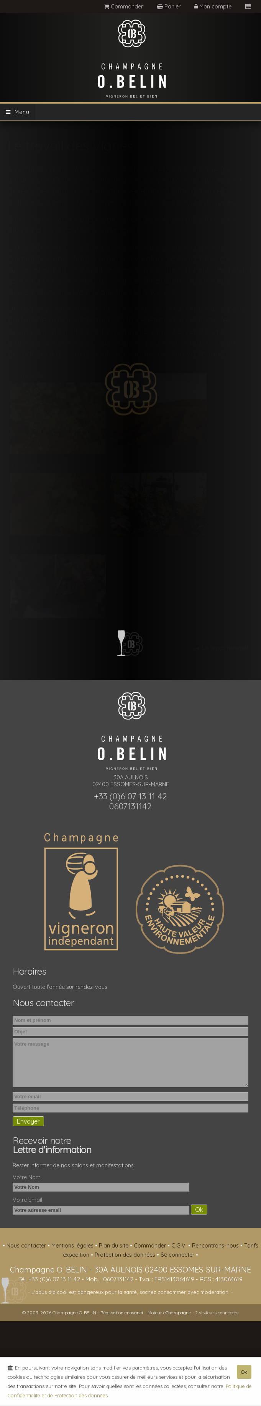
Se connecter (178, 1254)
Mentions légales (73, 1245)
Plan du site (114, 1245)
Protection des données (126, 1254)
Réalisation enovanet (121, 1312)
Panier (169, 6)
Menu (18, 112)
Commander (123, 6)
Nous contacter (27, 1245)
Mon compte (213, 6)
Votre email (27, 1199)
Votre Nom (27, 1177)
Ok (244, 1374)
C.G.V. (179, 1245)
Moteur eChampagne (169, 1312)
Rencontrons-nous (216, 1245)
